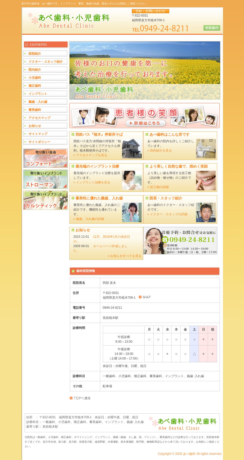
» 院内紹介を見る (159, 150)
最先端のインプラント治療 (97, 166)
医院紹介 (35, 53)
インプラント (38, 94)
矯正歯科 (35, 86)
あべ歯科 (189, 454)
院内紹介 (35, 69)
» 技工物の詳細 (158, 187)
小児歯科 (35, 78)
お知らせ (83, 230)
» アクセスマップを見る (90, 155)
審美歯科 (35, 110)
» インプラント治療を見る (91, 182)
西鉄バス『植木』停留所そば (99, 134)
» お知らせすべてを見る (124, 256)
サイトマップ (38, 134)
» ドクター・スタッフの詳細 (167, 214)
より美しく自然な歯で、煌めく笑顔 (179, 166)
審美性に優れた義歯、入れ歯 (99, 198)
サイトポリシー (39, 142)
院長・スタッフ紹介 (166, 198)
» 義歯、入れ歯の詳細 (88, 219)
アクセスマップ (39, 118)
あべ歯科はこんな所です (169, 134)
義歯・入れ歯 (38, 102)
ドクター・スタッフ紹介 (46, 61)
